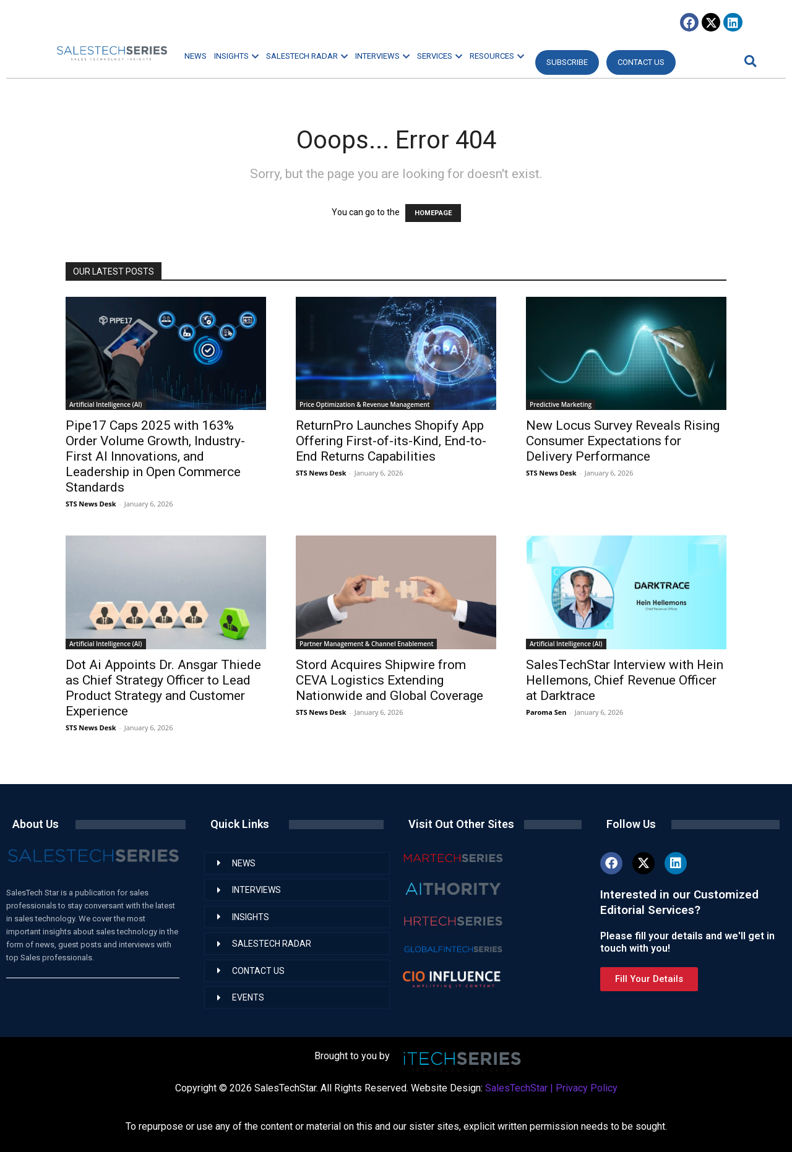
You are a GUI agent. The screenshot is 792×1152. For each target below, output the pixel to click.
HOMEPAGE (433, 213)
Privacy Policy (587, 1088)
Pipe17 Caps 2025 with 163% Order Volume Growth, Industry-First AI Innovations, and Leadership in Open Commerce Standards (155, 456)
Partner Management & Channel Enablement (366, 643)
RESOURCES (497, 56)
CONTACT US (641, 62)
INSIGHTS (236, 56)
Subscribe (567, 62)
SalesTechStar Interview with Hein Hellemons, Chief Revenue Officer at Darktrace (624, 680)
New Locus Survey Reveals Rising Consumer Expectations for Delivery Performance (623, 441)
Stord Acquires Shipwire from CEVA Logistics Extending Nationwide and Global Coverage (389, 680)
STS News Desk (91, 503)
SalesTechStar (516, 1088)
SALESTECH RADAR (307, 56)
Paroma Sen (546, 712)
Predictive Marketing (561, 404)
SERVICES (439, 56)
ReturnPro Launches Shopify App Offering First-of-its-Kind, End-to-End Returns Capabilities (391, 441)
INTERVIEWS (382, 56)
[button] (748, 61)
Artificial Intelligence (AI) (105, 404)
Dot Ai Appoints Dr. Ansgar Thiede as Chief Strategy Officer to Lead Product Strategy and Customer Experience (163, 688)
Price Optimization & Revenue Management (364, 404)
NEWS (195, 56)
